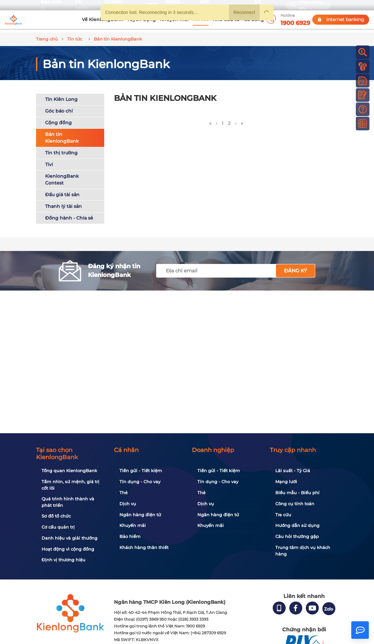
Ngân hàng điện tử (140, 514)
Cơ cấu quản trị (58, 527)
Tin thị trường (61, 149)
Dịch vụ (127, 503)
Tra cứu (283, 514)
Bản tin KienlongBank (62, 134)
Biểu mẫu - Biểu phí (297, 492)
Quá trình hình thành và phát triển (68, 502)
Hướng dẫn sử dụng (297, 525)
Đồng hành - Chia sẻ (69, 214)
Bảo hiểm (130, 536)
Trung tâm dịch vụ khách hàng (302, 550)
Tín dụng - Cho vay (139, 481)
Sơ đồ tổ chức (56, 516)
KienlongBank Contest (62, 176)
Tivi (49, 161)
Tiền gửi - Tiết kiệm (140, 470)
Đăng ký (295, 267)
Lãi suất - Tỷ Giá (292, 470)
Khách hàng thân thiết (143, 547)
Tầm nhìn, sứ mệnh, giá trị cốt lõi (70, 485)
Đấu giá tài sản (62, 191)
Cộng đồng (58, 119)
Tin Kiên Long (61, 96)
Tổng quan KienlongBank (69, 470)
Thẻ (123, 492)
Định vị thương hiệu (63, 559)
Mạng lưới (286, 481)
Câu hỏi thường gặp (297, 536)
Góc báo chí (59, 107)
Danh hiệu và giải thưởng (69, 538)
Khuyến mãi (132, 525)
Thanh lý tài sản (63, 203)
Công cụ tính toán (294, 503)
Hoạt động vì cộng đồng (68, 549)
